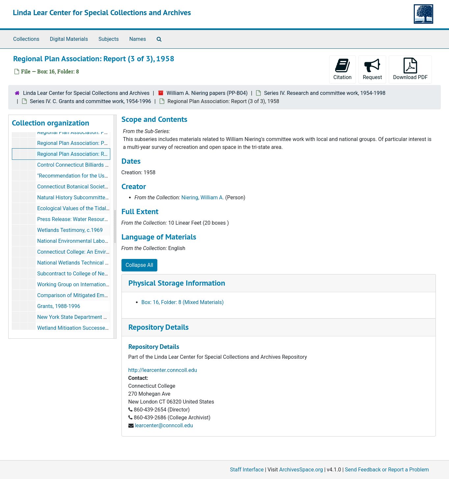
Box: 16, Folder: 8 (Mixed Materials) (183, 302)
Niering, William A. (202, 197)
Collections (26, 39)
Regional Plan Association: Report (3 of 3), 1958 (93, 154)
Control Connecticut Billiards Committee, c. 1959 (94, 165)
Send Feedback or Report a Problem (387, 469)
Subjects (108, 39)
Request (372, 69)
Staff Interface (247, 469)
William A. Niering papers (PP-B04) (207, 93)
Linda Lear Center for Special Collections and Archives (102, 12)
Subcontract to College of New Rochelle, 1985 (90, 273)
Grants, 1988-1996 (58, 306)
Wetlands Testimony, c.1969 (70, 230)
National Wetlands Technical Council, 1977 (87, 263)
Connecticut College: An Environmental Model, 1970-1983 (104, 252)
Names (137, 39)
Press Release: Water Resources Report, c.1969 (92, 219)
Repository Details (158, 327)
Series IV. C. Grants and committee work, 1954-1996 (90, 101)
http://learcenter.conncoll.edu (162, 370)
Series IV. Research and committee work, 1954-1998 (324, 93)
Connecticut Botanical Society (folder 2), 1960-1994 (97, 186)
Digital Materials (69, 39)
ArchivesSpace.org (301, 469)
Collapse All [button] (139, 265)
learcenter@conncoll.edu (164, 425)
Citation (342, 69)
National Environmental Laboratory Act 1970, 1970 (96, 241)
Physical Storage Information (176, 283)
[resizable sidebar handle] (115, 226)
